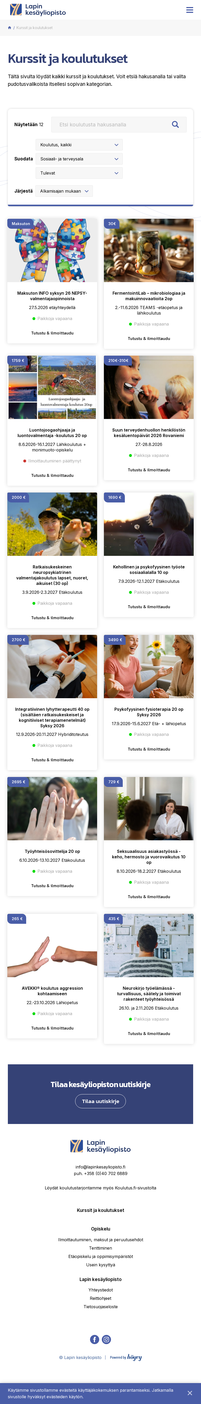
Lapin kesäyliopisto (101, 1300)
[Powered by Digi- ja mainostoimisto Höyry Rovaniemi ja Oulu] (126, 1377)
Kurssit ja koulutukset (100, 1231)
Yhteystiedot (100, 1311)
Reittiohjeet (100, 1319)
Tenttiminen (100, 1269)
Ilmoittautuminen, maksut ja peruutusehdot (100, 1260)
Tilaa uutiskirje (100, 1122)
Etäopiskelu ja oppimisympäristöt (100, 1277)
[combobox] (65, 144)
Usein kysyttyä (100, 1286)
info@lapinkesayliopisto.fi (100, 1188)
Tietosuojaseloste (100, 1327)
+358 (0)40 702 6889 (105, 1194)
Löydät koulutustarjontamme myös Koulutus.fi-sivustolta (100, 1209)
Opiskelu (100, 1250)
